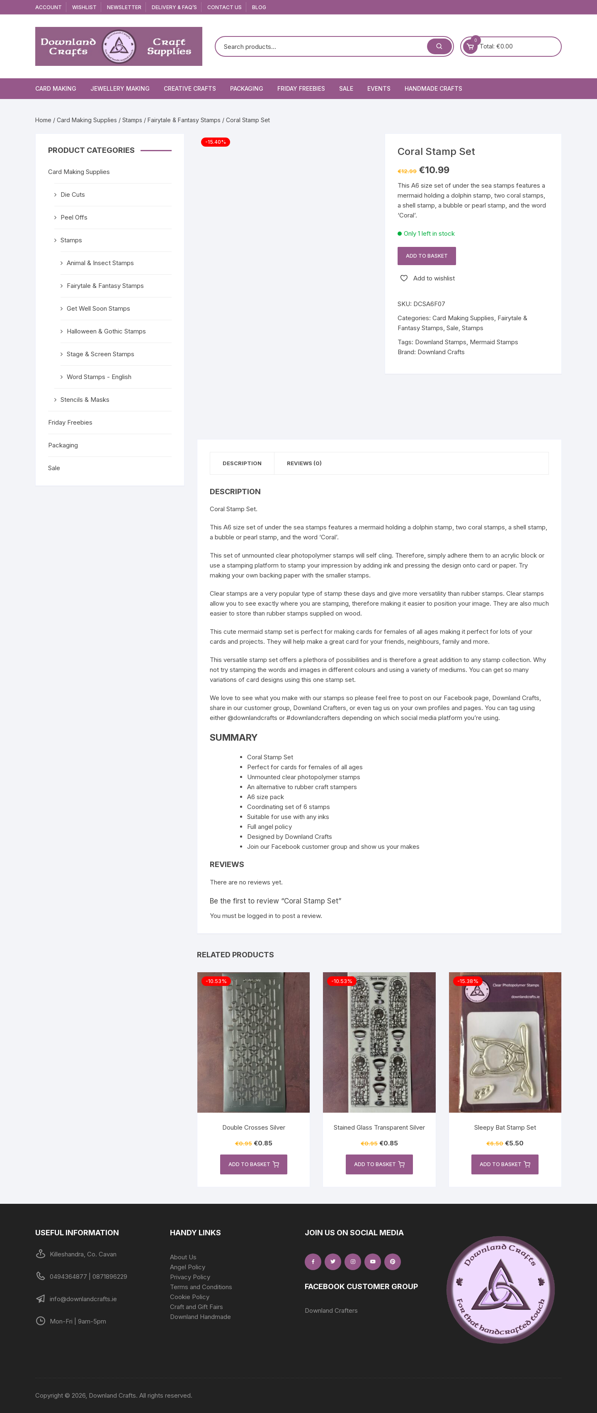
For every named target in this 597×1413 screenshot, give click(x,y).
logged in (260, 916)
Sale (346, 88)
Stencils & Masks (85, 399)
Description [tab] (242, 463)
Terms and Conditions (201, 1287)
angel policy (275, 827)
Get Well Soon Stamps (98, 308)
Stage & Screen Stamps (100, 354)
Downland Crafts (441, 352)
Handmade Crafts (433, 88)
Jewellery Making (120, 88)
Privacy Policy (190, 1277)
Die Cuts (73, 194)
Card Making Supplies (87, 119)
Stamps (132, 119)
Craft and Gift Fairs (196, 1307)
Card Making (55, 88)
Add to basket (427, 256)
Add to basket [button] (253, 1164)
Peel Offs (74, 217)
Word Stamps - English (99, 377)
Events (379, 88)
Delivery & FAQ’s (174, 7)
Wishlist (84, 7)
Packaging (246, 88)
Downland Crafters (331, 1310)
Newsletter (124, 7)
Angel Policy (187, 1267)
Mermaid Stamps (494, 342)
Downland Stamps (440, 342)
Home (43, 119)
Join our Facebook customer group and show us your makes (333, 846)
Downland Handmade (200, 1317)
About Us (183, 1257)
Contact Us (224, 7)
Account (48, 7)
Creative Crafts (190, 88)
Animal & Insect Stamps (100, 263)
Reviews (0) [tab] (304, 463)
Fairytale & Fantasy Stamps (184, 119)
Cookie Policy (189, 1297)
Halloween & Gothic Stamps (106, 331)
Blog (259, 7)
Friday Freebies (301, 88)
